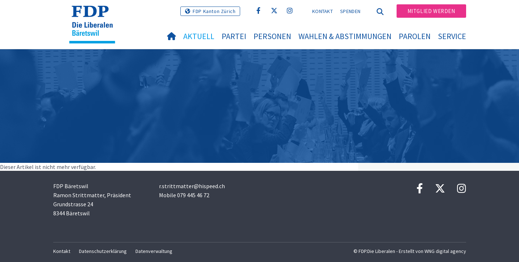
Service (452, 36)
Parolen (415, 36)
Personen (272, 36)
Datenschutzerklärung (103, 251)
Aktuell (198, 36)
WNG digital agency (445, 251)
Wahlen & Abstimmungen (345, 36)
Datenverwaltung (153, 251)
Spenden (350, 11)
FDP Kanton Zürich (214, 11)
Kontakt (322, 11)
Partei (234, 36)
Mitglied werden (431, 11)
